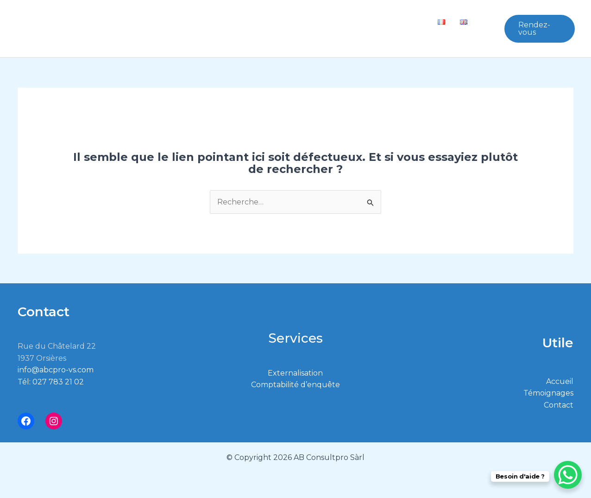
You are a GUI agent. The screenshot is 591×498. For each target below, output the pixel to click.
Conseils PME (285, 21)
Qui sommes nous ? (200, 21)
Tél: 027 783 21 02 (51, 381)
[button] (236, 21)
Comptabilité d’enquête (295, 384)
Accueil (559, 381)
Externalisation (295, 373)
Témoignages (353, 21)
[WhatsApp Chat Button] (568, 475)
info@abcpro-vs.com (56, 369)
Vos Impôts (179, 35)
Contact (408, 21)
